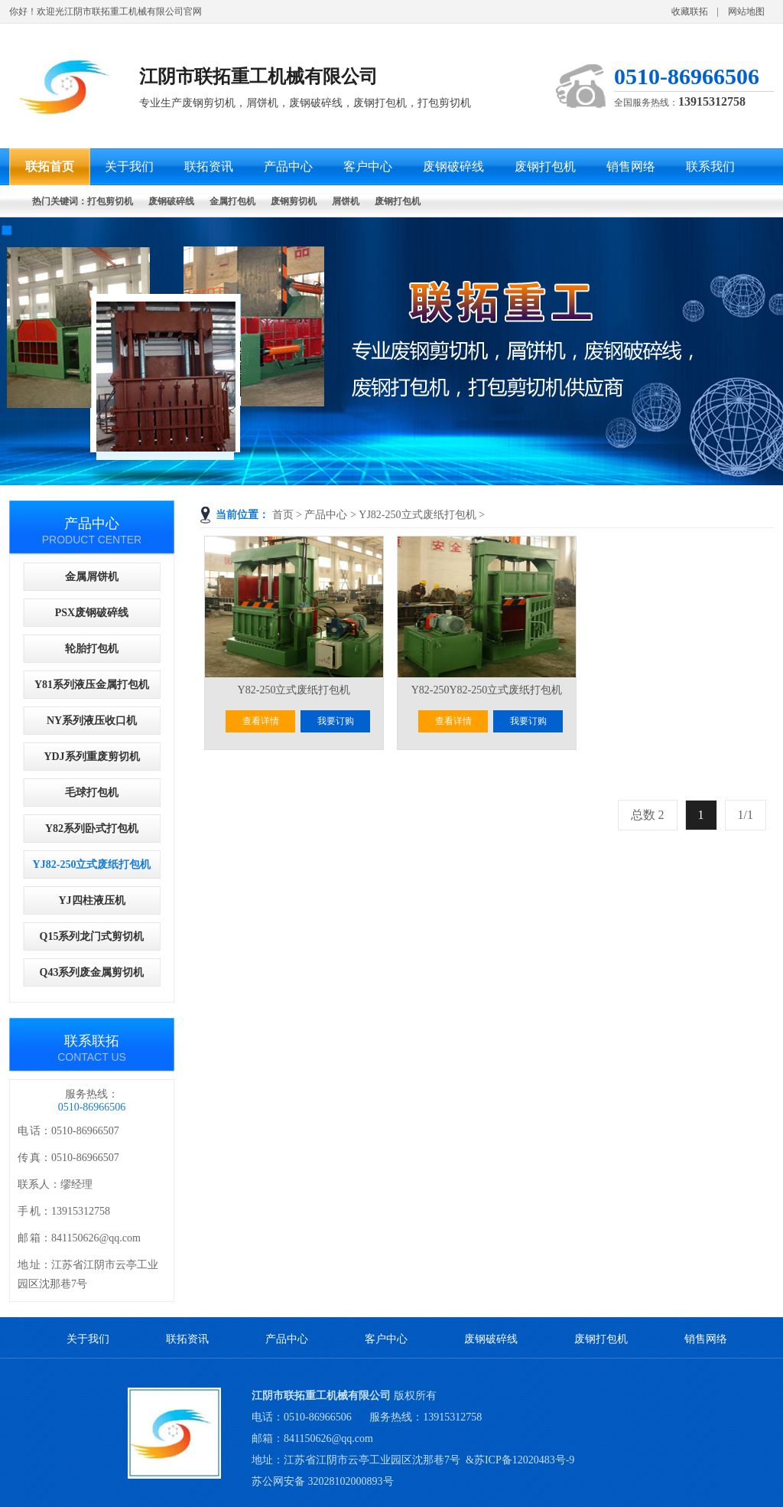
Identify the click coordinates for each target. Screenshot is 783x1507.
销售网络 (705, 1339)
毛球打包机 (92, 792)
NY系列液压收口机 (92, 720)
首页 (283, 514)
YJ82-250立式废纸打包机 (417, 514)
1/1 (745, 814)
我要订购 (335, 721)
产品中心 (325, 514)
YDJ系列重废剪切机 (91, 756)
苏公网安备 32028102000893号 (323, 1481)
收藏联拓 (689, 11)
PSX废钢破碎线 (91, 612)
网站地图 (746, 11)
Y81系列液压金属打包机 (91, 684)
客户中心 (386, 1339)
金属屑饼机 (92, 576)
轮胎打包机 (92, 648)
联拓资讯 (187, 1339)
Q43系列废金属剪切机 (92, 972)
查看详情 (260, 721)
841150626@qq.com (328, 1438)
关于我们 (88, 1339)
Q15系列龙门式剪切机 (92, 936)
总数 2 (647, 814)
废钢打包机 (601, 1339)
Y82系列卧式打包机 (91, 828)
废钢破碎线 (491, 1339)
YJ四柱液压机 (91, 900)
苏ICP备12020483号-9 (524, 1460)
